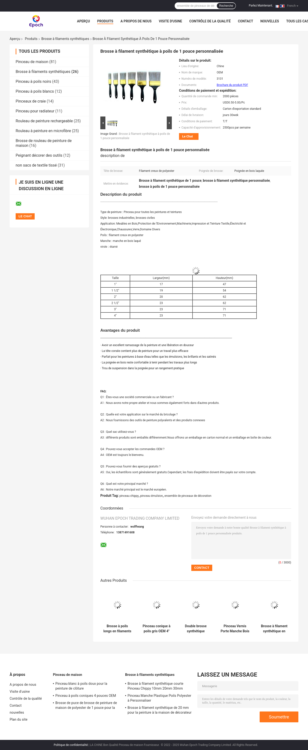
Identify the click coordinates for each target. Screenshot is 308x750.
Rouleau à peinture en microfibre (43, 131)
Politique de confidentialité (71, 745)
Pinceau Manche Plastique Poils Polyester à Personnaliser (159, 698)
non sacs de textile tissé (36, 165)
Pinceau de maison (32, 61)
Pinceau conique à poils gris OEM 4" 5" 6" (156, 628)
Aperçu (83, 21)
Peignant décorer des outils (39, 155)
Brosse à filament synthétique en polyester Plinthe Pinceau (274, 628)
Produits (105, 21)
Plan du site (18, 719)
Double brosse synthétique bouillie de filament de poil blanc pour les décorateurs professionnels (195, 628)
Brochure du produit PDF (232, 85)
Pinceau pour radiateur (35, 111)
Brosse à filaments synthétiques (65, 39)
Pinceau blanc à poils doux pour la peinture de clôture (81, 686)
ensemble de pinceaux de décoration (187, 496)
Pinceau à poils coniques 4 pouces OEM (85, 696)
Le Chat (187, 136)
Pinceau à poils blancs (35, 91)
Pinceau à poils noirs (33, 81)
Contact (245, 21)
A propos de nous (136, 21)
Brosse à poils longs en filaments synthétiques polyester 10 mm (117, 628)
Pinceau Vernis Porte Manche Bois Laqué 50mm (235, 628)
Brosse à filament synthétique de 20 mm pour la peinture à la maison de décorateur (160, 710)
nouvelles (269, 21)
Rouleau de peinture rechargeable (44, 121)
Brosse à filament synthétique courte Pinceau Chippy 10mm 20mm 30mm (155, 686)
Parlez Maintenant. (261, 5)
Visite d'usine (170, 21)
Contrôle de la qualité (210, 21)
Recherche (226, 5)
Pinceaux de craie (31, 101)
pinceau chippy (129, 496)
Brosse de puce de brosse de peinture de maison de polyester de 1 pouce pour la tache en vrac (86, 706)
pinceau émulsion (151, 496)
